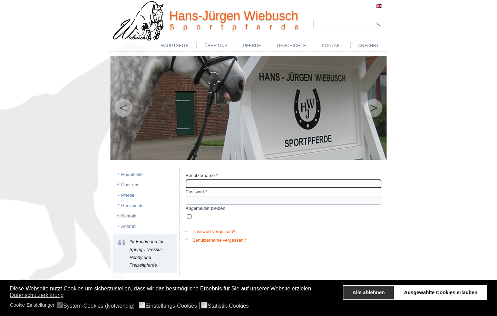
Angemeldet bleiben (205, 208)
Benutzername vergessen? (219, 240)
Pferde (252, 45)
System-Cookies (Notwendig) (99, 306)
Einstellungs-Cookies (171, 306)
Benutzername (202, 175)
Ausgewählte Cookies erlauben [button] (441, 292)
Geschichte (291, 45)
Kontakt (332, 45)
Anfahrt (368, 45)
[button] (314, 289)
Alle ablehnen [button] (368, 292)
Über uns (215, 45)
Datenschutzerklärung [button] (37, 295)
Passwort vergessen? (214, 231)
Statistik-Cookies (228, 306)
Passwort (196, 191)
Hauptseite (174, 45)
